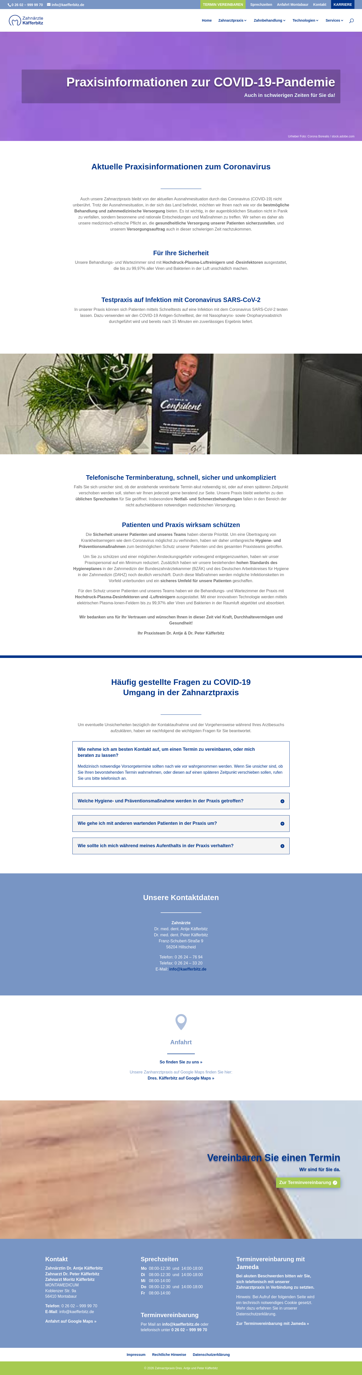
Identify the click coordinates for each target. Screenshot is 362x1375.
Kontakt (319, 5)
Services (333, 20)
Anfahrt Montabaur (292, 5)
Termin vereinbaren (223, 5)
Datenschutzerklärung (256, 1314)
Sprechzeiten (261, 5)
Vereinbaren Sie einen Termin (273, 1168)
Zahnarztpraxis (231, 20)
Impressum (136, 1355)
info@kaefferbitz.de (187, 969)
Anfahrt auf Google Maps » (71, 1321)
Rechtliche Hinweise (169, 1355)
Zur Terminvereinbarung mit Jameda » (272, 1323)
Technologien (304, 20)
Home (207, 20)
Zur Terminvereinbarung (305, 1193)
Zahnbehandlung (268, 20)
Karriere (343, 5)
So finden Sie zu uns (179, 1062)
